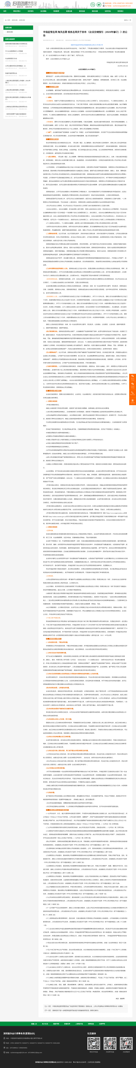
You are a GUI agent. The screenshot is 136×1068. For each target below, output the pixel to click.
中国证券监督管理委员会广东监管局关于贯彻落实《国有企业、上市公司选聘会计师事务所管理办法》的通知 (88, 1006)
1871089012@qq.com (35, 1052)
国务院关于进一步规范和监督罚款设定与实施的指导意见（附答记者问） (76, 1010)
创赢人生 (32, 1024)
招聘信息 (92, 1024)
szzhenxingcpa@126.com (122, 6)
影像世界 (67, 1024)
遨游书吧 (56, 1024)
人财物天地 (79, 1024)
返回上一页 (127, 20)
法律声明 (104, 1024)
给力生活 (44, 1024)
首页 (8, 20)
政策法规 (15, 20)
